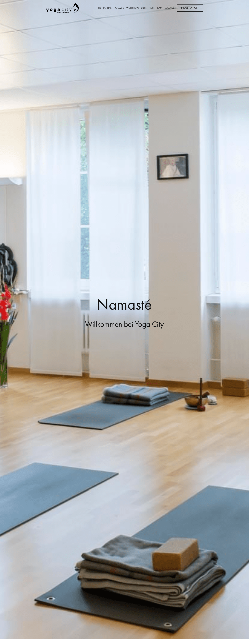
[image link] (62, 7)
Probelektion (189, 8)
